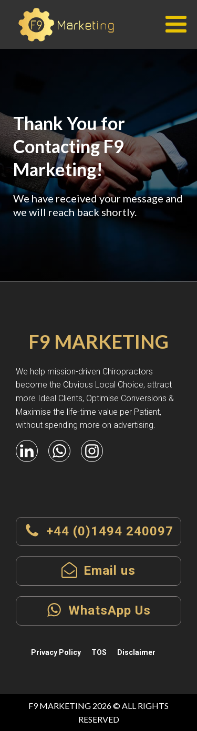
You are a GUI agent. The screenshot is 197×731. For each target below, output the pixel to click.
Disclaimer (136, 652)
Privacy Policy (56, 652)
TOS (99, 652)
